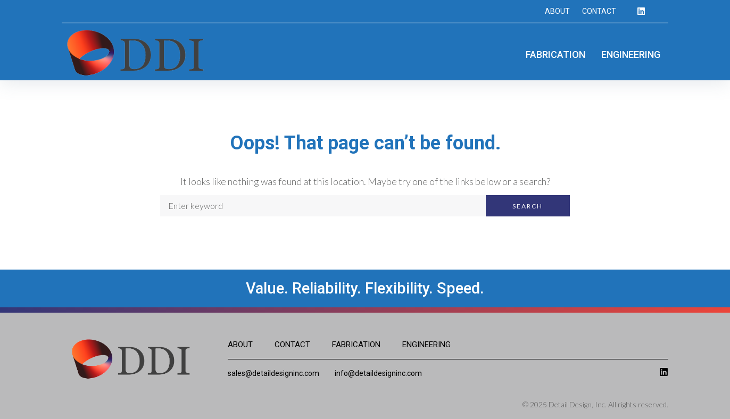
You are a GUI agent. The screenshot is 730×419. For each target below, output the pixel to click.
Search (527, 206)
